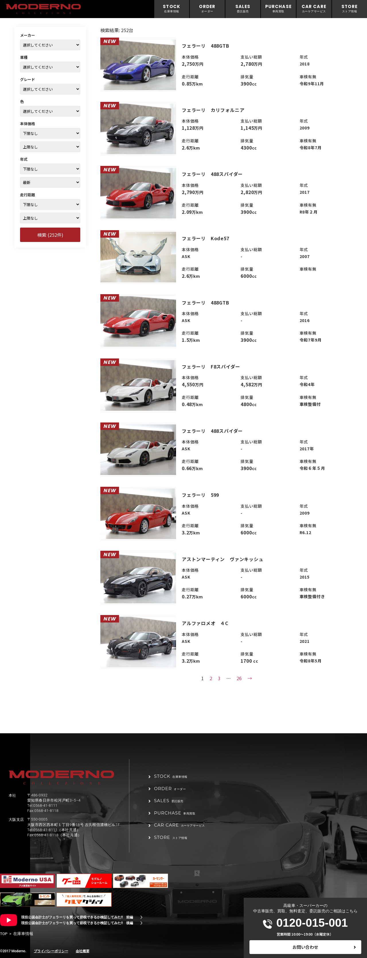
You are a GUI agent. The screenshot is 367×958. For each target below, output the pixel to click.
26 (239, 678)
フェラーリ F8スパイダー (211, 366)
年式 (24, 159)
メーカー (27, 35)
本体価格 (27, 123)
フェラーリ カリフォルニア (213, 109)
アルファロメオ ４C (205, 623)
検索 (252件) (50, 234)
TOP (3, 933)
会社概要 (82, 951)
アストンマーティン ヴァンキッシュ (222, 559)
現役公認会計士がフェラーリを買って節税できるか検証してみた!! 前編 (77, 917)
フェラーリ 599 (200, 494)
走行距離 (27, 194)
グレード (27, 79)
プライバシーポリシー (51, 951)
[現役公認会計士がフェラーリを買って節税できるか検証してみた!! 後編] (141, 923)
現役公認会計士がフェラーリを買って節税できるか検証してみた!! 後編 (77, 923)
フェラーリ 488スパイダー (212, 173)
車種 (24, 57)
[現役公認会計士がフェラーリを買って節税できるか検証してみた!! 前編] (141, 917)
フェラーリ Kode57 (205, 238)
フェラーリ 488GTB (205, 45)
